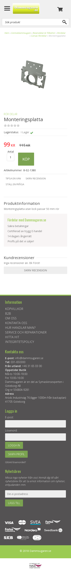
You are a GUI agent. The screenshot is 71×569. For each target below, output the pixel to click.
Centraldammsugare (21, 32)
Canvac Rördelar (39, 35)
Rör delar (10, 114)
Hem (6, 32)
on (5, 125)
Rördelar (61, 32)
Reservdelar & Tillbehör (44, 32)
